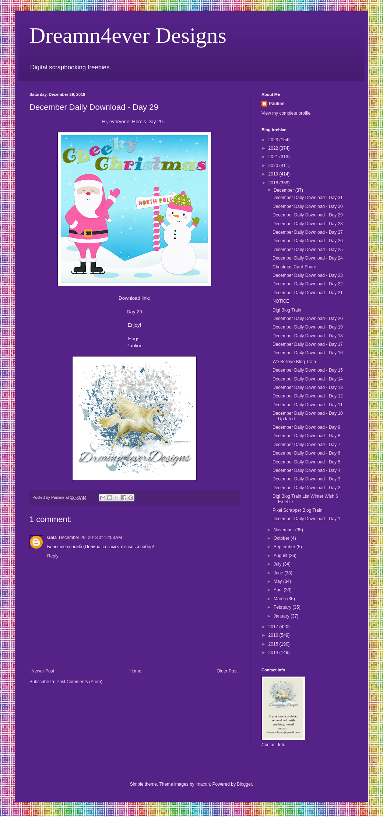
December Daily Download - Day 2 (306, 487)
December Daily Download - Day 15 (308, 370)
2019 (274, 174)
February (283, 607)
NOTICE (281, 301)
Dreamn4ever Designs (127, 35)
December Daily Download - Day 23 (308, 275)
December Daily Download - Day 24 (308, 258)
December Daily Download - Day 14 (308, 379)
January (282, 616)
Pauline (277, 103)
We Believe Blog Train (294, 361)
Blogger (244, 784)
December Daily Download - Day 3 (306, 478)
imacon (203, 784)
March (280, 598)
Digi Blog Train (287, 310)
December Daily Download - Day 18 (308, 335)
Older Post (227, 671)
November (284, 529)
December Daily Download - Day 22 (308, 283)
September (285, 546)
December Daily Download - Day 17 (308, 344)
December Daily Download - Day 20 (308, 318)
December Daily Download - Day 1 (306, 518)
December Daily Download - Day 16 (308, 352)
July (278, 564)
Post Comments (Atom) (79, 681)
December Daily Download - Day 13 (308, 387)
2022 (274, 148)
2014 (274, 652)
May (278, 581)
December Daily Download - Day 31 (308, 197)
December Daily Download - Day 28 (308, 223)
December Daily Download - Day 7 (306, 444)
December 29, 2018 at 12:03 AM (90, 537)
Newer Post (42, 671)
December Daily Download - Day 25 (308, 249)
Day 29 (134, 311)
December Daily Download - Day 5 (306, 462)
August (281, 555)
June (279, 573)
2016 (274, 635)
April (279, 589)
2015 (274, 644)
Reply (53, 556)
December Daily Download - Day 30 (308, 206)
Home (135, 671)
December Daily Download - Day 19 (308, 327)
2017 (274, 626)
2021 (274, 156)
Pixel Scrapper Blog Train (297, 510)
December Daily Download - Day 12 (308, 396)
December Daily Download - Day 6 (306, 453)
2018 (274, 182)
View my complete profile (285, 113)
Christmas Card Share (294, 267)
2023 (274, 139)
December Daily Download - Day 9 (306, 427)
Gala (52, 537)
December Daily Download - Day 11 (308, 404)
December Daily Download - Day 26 (308, 240)
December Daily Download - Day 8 (306, 435)
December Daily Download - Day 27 (308, 232)
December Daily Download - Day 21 (308, 292)
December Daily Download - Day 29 (308, 215)
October (282, 538)
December (284, 190)
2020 (274, 165)
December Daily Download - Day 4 (306, 470)
